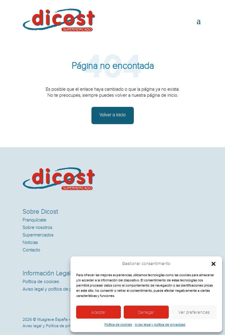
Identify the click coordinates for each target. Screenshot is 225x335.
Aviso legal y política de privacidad (160, 325)
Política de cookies (118, 325)
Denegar (146, 312)
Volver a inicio (113, 115)
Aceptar (98, 312)
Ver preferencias (194, 312)
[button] (213, 264)
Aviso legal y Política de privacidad (52, 325)
